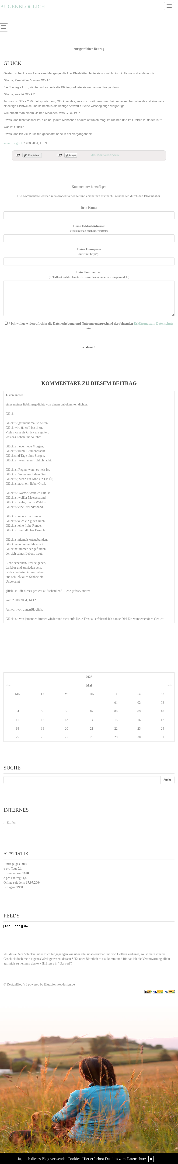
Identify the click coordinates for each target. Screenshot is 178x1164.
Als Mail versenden (105, 155)
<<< (8, 685)
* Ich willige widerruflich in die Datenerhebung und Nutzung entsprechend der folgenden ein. (89, 326)
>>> (169, 685)
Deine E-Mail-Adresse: (89, 228)
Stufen (11, 822)
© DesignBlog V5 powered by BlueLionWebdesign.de (39, 984)
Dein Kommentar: (89, 275)
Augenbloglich (22, 7)
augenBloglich (13, 143)
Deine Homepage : (89, 251)
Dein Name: (89, 207)
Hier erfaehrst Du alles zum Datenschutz (114, 1159)
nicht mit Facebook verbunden (17, 155)
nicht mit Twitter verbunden (59, 155)
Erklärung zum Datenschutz (153, 323)
